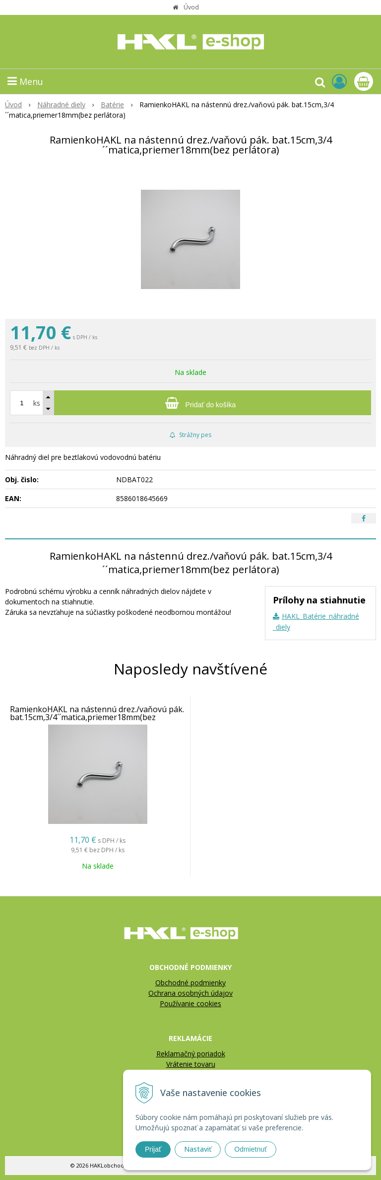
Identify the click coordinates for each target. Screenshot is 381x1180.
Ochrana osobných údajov (190, 993)
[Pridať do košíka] (190, 402)
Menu (25, 81)
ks (36, 403)
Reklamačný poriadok (190, 1053)
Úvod (191, 7)
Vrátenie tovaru (190, 1064)
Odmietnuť (250, 1149)
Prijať (153, 1149)
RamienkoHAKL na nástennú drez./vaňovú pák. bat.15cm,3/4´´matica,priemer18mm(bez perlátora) (97, 717)
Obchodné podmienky (190, 982)
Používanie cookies (190, 1003)
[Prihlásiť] (339, 81)
